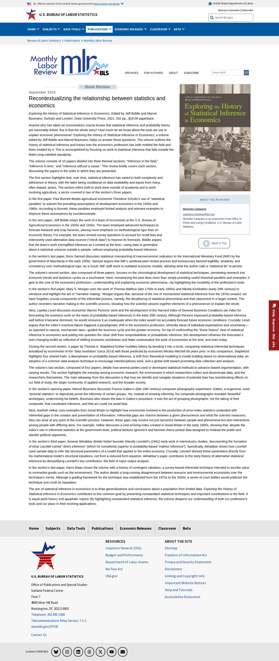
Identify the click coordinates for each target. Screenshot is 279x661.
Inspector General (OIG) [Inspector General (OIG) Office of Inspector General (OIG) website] (123, 548)
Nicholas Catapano (194, 209)
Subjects (53, 528)
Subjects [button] (50, 29)
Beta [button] (178, 29)
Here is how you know (106, 3)
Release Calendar (229, 10)
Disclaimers (173, 569)
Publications (72, 40)
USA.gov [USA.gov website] (111, 576)
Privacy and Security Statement (188, 562)
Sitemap (171, 548)
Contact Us (39, 635)
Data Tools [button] (72, 29)
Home (34, 528)
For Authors (153, 72)
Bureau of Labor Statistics (44, 40)
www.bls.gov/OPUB (44, 626)
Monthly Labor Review (98, 40)
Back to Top (212, 243)
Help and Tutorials (178, 590)
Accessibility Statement (183, 597)
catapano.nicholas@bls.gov (199, 214)
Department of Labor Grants (126, 562)
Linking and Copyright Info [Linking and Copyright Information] (185, 576)
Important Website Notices (185, 583)
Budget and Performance (124, 555)
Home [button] (31, 29)
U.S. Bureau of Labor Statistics (68, 14)
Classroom (167, 528)
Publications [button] (98, 29)
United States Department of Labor (230, 4)
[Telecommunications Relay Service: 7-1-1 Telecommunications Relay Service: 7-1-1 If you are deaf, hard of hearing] (65, 620)
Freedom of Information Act (186, 555)
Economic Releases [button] (129, 29)
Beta (187, 528)
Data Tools (76, 528)
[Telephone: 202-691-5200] (65, 614)
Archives (131, 72)
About (173, 72)
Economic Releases (135, 528)
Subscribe (191, 72)
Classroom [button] (159, 29)
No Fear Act (114, 569)
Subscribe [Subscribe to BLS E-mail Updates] (247, 10)
